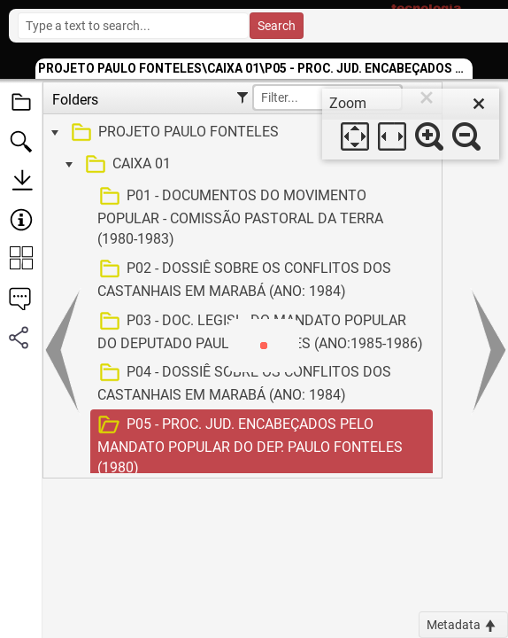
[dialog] (410, 124)
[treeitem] (240, 133)
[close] (479, 103)
